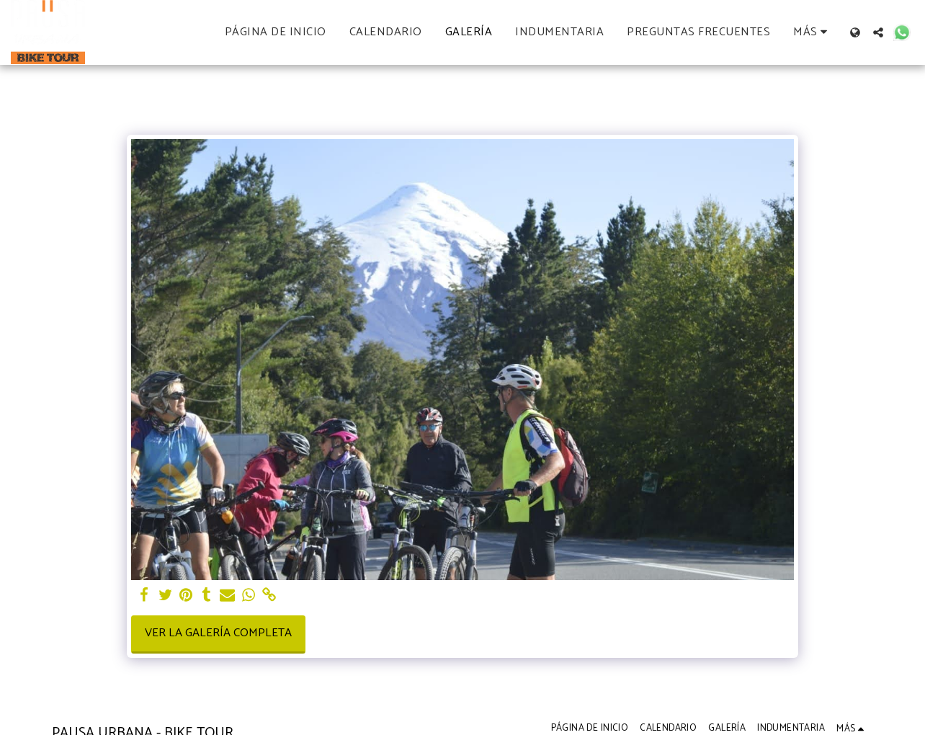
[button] (878, 32)
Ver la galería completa (218, 633)
